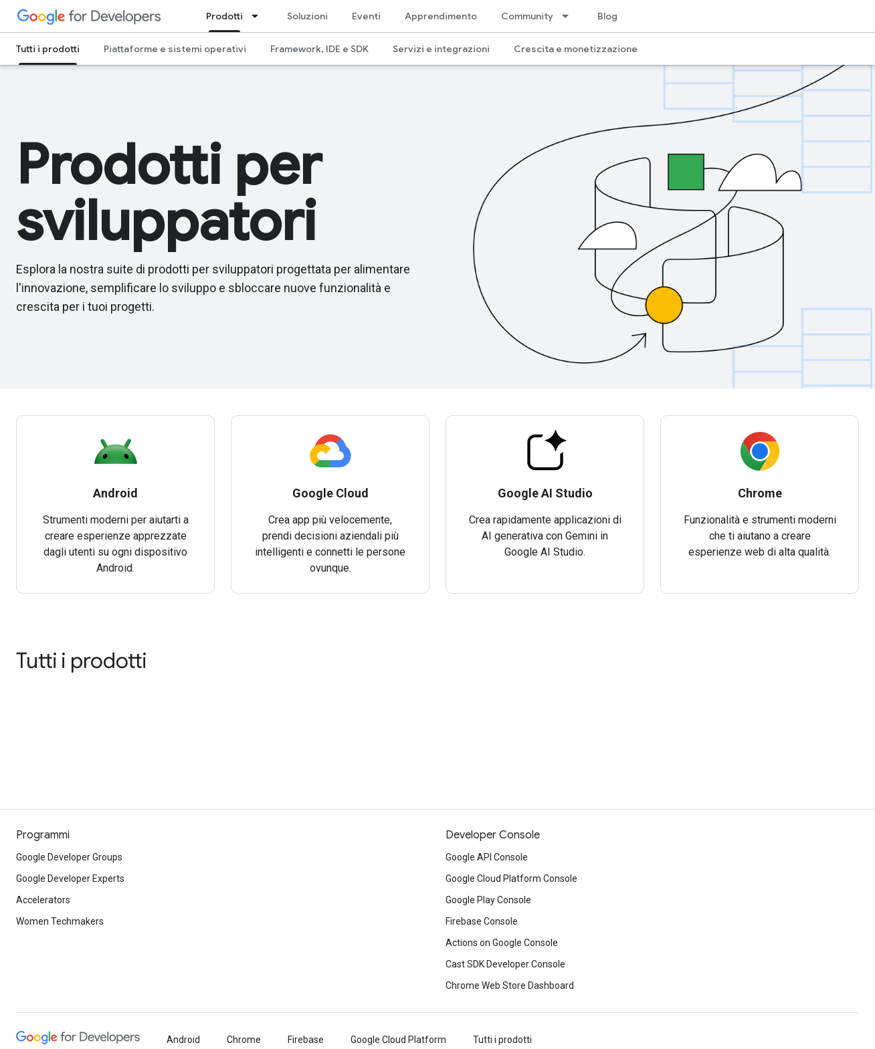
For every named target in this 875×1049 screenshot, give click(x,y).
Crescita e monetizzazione (576, 49)
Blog (607, 16)
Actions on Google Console (502, 942)
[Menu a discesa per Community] (569, 16)
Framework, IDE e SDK (319, 49)
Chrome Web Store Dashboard (510, 985)
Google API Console (487, 857)
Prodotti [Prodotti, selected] (224, 16)
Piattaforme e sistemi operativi (175, 49)
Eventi (366, 16)
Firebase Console (482, 921)
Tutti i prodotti (81, 660)
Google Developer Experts (70, 878)
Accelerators (43, 900)
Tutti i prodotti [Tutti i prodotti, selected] (48, 49)
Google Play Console (488, 900)
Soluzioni (307, 16)
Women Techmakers (60, 921)
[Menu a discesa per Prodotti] (259, 16)
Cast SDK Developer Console (505, 964)
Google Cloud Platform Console (511, 878)
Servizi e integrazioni (441, 49)
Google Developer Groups (69, 857)
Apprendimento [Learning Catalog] (441, 16)
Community (527, 16)
